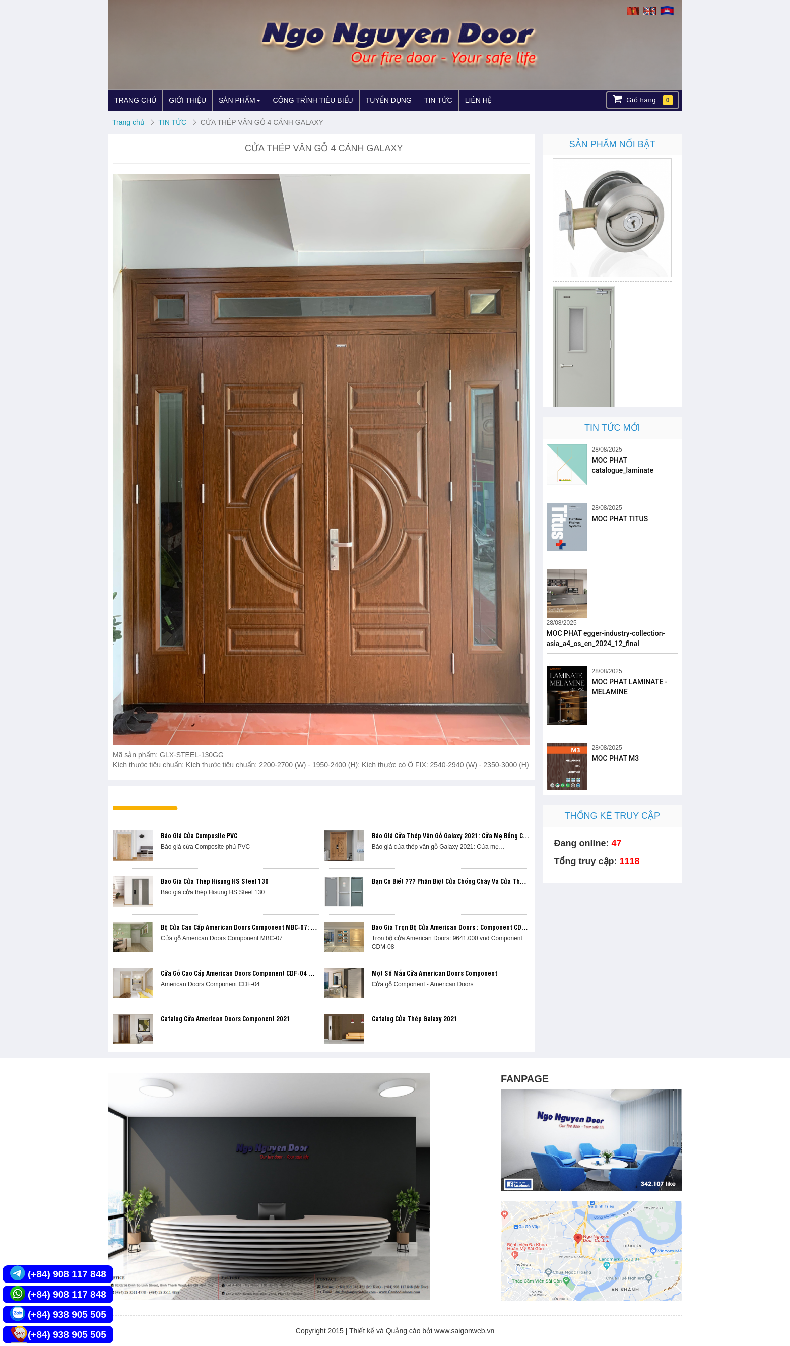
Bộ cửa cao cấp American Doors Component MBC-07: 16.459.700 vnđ (258, 926)
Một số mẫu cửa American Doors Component (434, 972)
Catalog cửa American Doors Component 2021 (225, 1018)
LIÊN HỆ (478, 100)
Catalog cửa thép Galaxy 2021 (414, 1018)
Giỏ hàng (643, 99)
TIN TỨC (438, 100)
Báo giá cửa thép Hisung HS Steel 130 (215, 880)
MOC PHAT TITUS (620, 519)
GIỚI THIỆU (187, 100)
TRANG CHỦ (135, 100)
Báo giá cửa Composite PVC (199, 835)
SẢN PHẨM (239, 100)
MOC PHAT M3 (615, 758)
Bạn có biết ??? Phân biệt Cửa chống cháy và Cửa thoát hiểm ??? (464, 880)
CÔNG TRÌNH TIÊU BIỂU (313, 100)
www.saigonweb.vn (464, 1331)
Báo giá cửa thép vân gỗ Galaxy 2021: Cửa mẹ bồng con (451, 835)
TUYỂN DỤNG (389, 100)
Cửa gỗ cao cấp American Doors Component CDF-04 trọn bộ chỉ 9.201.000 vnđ (272, 972)
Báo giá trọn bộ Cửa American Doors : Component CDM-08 (454, 926)
